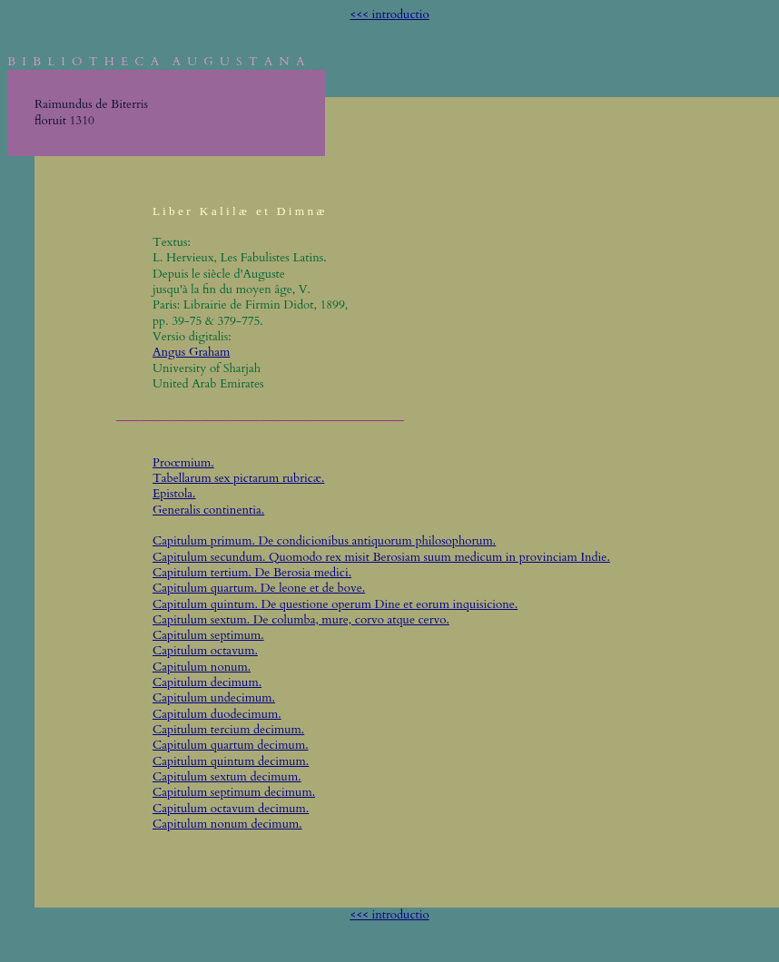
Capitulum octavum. (205, 651)
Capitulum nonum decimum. (227, 824)
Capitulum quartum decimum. (231, 745)
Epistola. (174, 494)
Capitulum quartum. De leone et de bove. (259, 588)
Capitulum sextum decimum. (227, 777)
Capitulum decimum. (207, 682)
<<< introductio (389, 14)
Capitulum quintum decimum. (231, 761)
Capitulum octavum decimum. (231, 808)
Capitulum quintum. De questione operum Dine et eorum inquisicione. (335, 604)
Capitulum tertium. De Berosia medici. (252, 572)
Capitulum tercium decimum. (228, 730)
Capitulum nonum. (202, 667)
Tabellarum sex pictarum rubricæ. (238, 478)
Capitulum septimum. (208, 635)
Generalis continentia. (208, 510)
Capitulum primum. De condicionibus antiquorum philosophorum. (324, 541)
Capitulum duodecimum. (217, 714)
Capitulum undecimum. (214, 698)
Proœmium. (183, 463)
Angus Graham (191, 352)
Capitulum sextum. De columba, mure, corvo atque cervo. (301, 620)
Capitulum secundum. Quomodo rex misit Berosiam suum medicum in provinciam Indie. (381, 557)
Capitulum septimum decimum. (234, 792)
